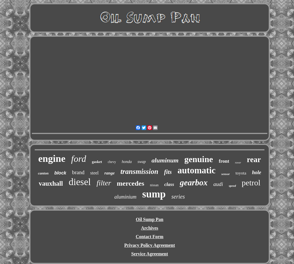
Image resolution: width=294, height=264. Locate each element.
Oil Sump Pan (149, 219)
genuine (198, 159)
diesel (80, 182)
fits (168, 171)
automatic (196, 170)
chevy (112, 162)
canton (43, 173)
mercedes (130, 183)
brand (78, 172)
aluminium (125, 197)
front (224, 161)
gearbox (194, 182)
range (110, 173)
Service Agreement (149, 253)
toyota (240, 173)
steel (94, 172)
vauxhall (51, 183)
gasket (97, 162)
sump (154, 194)
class (169, 184)
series (178, 196)
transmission (139, 171)
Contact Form (149, 236)
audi (218, 184)
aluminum (165, 160)
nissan (154, 185)
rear (254, 159)
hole (256, 172)
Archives (149, 228)
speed (232, 185)
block (60, 172)
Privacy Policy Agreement (149, 245)
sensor (225, 174)
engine (51, 158)
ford (78, 159)
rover (238, 162)
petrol (251, 182)
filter (103, 183)
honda (127, 162)
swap (142, 162)
